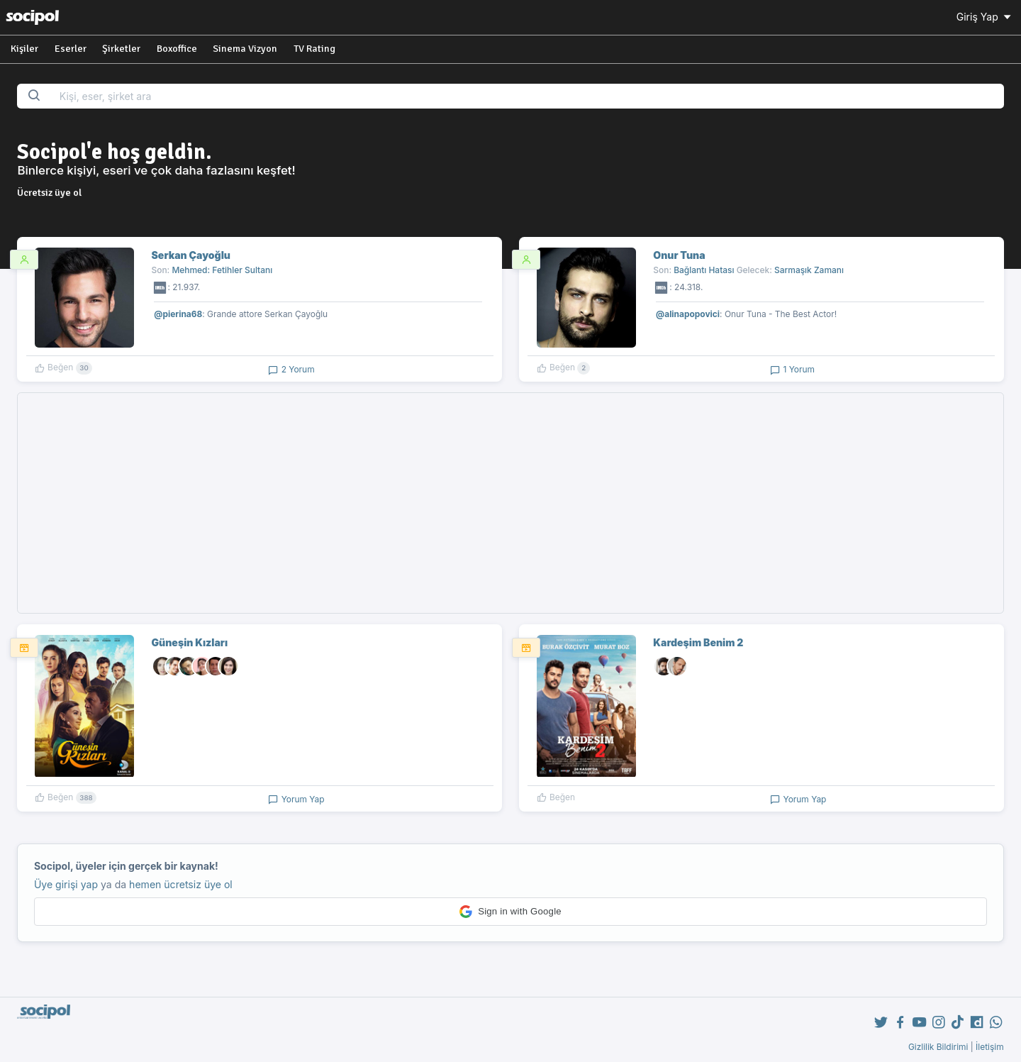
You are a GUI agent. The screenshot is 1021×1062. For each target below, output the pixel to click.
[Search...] (527, 96)
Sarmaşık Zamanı (809, 270)
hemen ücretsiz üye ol (181, 884)
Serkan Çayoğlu (191, 255)
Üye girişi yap (66, 884)
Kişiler (24, 49)
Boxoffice (177, 49)
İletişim (990, 1046)
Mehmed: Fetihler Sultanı (222, 270)
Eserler (71, 49)
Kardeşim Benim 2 (698, 642)
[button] (510, 911)
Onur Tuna (679, 255)
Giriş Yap (984, 17)
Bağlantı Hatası (704, 270)
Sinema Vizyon (245, 49)
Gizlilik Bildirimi (938, 1046)
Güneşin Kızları (190, 642)
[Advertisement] (510, 503)
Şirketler (121, 49)
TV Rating (314, 49)
